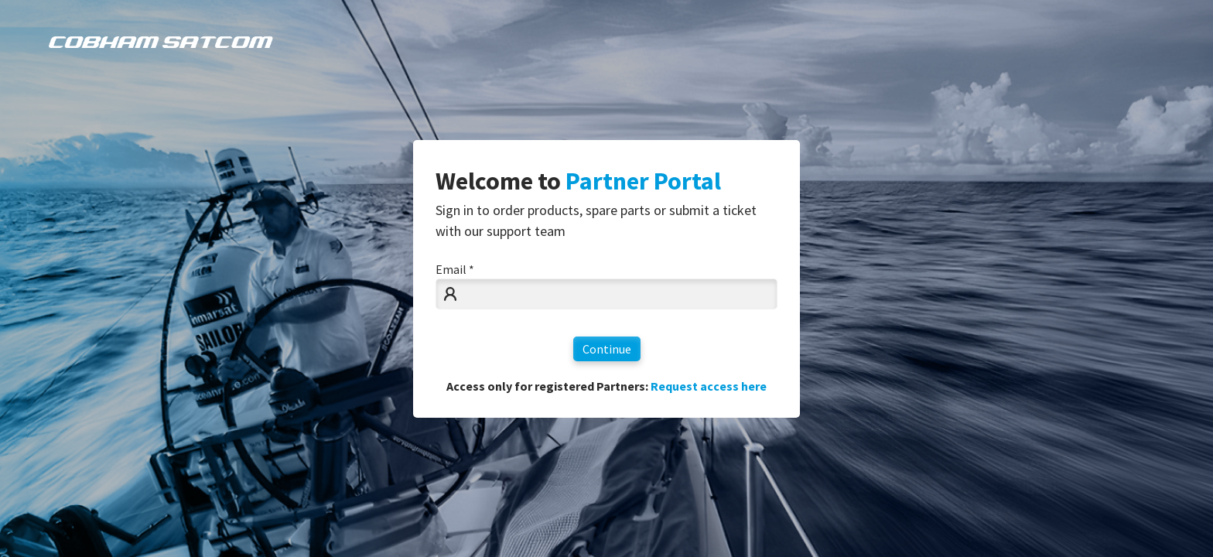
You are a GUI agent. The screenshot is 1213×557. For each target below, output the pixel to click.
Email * (455, 269)
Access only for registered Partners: (606, 386)
